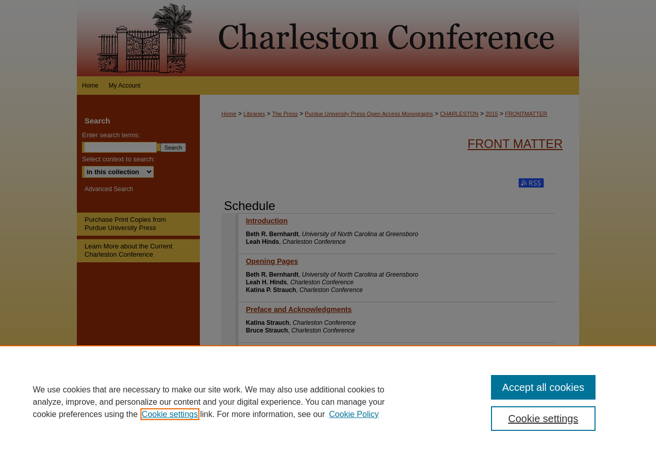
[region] (328, 401)
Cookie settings (170, 414)
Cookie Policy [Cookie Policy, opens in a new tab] (354, 414)
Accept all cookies (543, 387)
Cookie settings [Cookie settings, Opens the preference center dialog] (543, 418)
